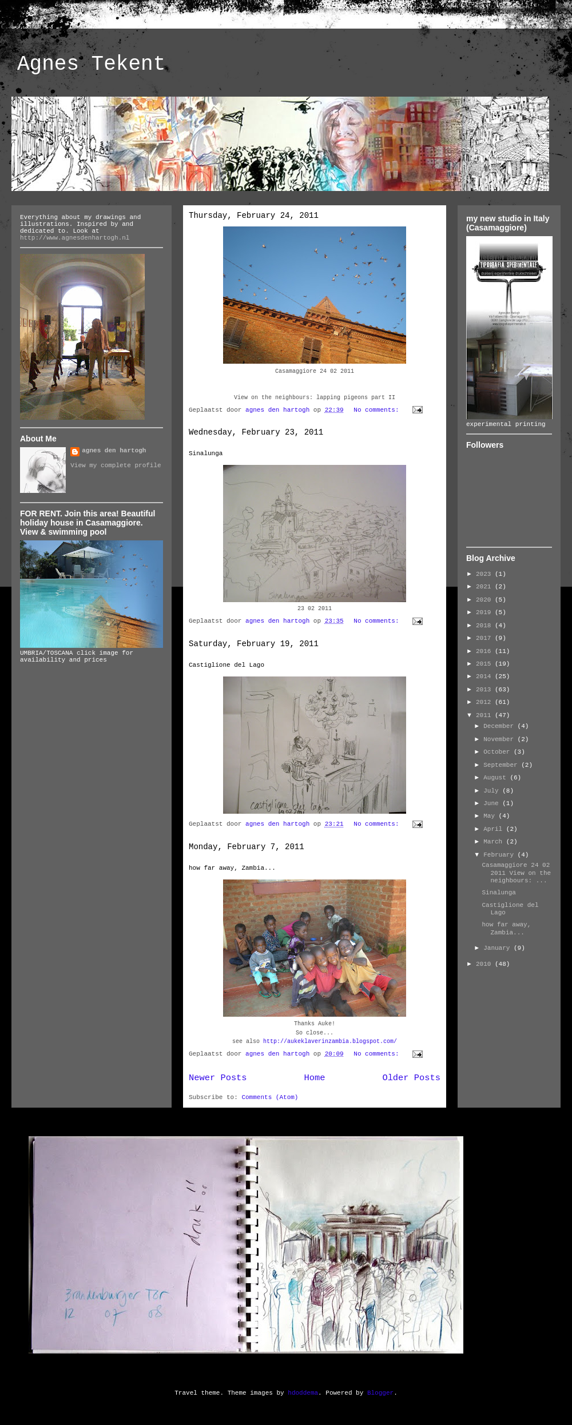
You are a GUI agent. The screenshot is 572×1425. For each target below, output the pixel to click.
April (494, 829)
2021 (485, 586)
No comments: (378, 410)
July (492, 790)
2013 (485, 689)
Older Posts (411, 1078)
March (494, 841)
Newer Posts (218, 1078)
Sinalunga (206, 453)
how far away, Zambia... (232, 868)
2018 (485, 625)
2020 (485, 599)
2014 (485, 676)
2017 (485, 638)
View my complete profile (115, 465)
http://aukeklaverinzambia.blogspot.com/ (330, 1041)
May (490, 816)
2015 (485, 663)
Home (314, 1078)
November (500, 739)
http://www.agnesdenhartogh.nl (74, 237)
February (500, 854)
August (496, 777)
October (498, 752)
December (500, 726)
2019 (485, 612)
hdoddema (303, 1393)
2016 (485, 651)
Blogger (380, 1393)
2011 (485, 715)
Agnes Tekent (91, 64)
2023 (485, 574)
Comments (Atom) (269, 1097)
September (502, 765)
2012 (485, 702)
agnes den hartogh (114, 450)
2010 (485, 964)
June (492, 803)
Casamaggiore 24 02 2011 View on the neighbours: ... (516, 872)
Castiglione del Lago (226, 665)
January (498, 948)
